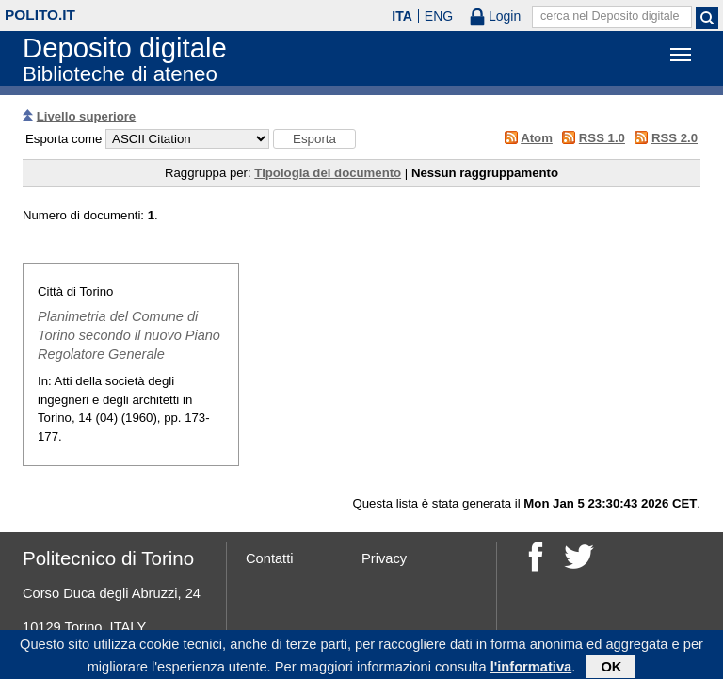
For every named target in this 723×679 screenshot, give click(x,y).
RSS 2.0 (674, 138)
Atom (537, 138)
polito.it (40, 15)
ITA (402, 16)
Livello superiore (87, 116)
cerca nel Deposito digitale (610, 16)
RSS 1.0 (602, 138)
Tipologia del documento (327, 173)
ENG (439, 16)
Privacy (384, 558)
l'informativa (531, 668)
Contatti (270, 558)
